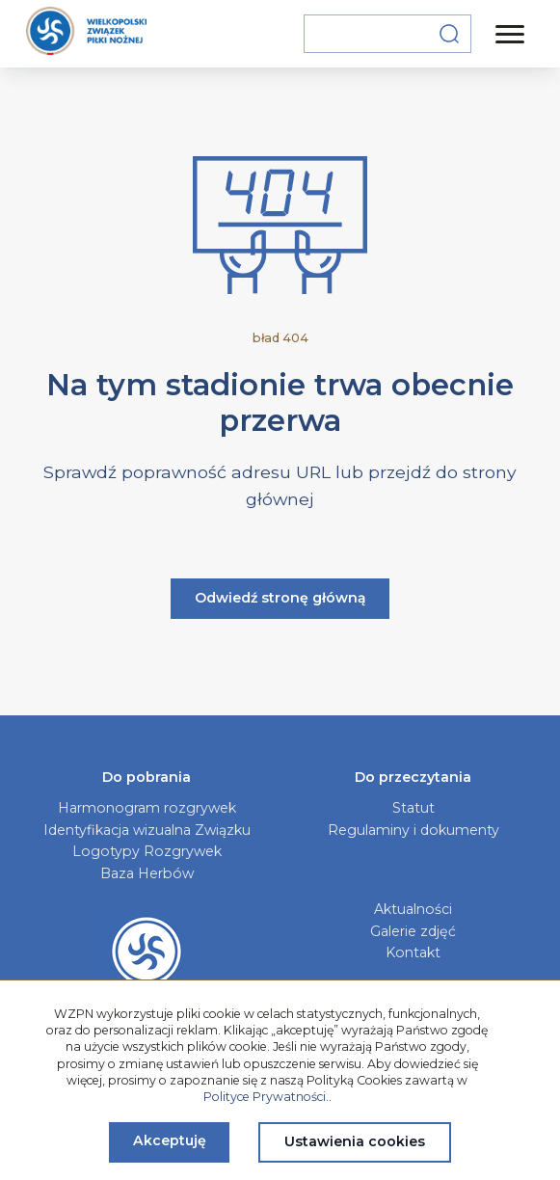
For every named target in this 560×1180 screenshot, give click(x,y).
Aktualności (413, 909)
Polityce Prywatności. (266, 1096)
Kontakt (413, 952)
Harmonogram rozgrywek (147, 808)
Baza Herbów (147, 873)
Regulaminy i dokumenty (413, 830)
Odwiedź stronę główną (280, 597)
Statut (413, 808)
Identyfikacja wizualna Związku (147, 830)
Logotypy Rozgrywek (147, 851)
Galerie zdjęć (413, 931)
